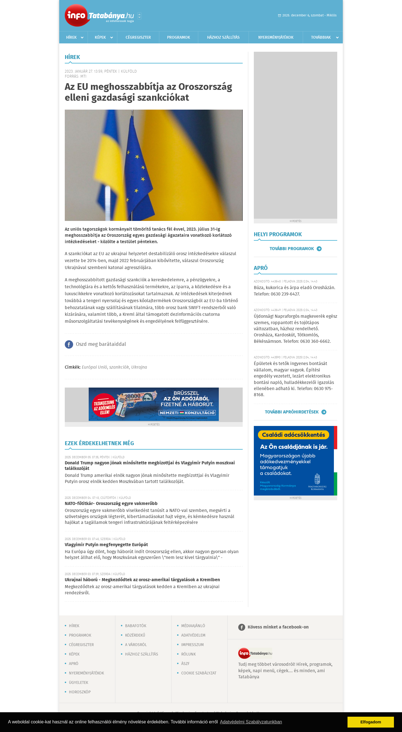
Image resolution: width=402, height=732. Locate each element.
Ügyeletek (78, 683)
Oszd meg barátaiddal (101, 344)
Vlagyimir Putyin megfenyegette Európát (106, 544)
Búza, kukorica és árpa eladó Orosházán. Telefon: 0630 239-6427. (294, 290)
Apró (73, 664)
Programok (178, 37)
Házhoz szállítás (223, 37)
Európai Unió (94, 367)
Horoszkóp (80, 692)
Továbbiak (321, 37)
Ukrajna (139, 367)
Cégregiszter (138, 37)
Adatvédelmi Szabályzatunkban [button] (251, 721)
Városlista (139, 15)
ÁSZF (185, 664)
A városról (136, 645)
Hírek (71, 37)
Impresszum (192, 645)
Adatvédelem (193, 635)
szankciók (119, 367)
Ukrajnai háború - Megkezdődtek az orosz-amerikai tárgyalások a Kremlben (142, 579)
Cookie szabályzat (198, 673)
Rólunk (188, 654)
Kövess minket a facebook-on (278, 627)
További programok (292, 248)
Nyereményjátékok (276, 37)
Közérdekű (135, 635)
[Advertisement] (295, 135)
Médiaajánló (193, 626)
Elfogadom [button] (371, 722)
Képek (100, 37)
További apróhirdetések (292, 412)
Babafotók (135, 626)
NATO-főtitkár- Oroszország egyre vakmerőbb (111, 503)
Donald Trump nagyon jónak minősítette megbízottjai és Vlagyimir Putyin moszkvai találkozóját (150, 466)
